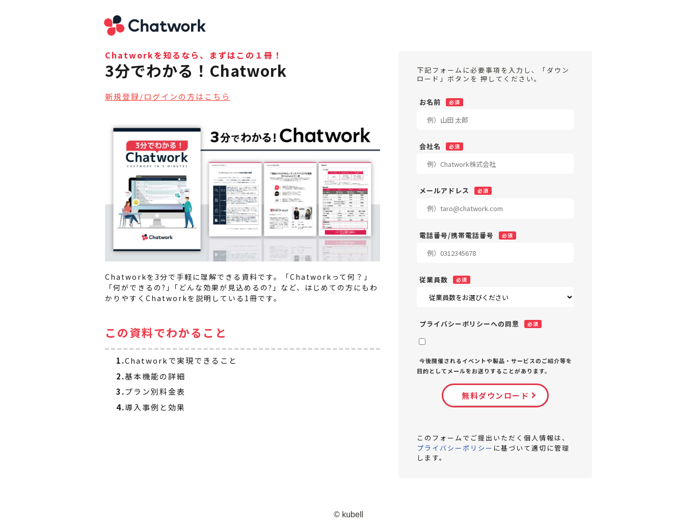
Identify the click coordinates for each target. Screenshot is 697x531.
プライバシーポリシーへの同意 (469, 323)
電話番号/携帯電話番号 (456, 235)
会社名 (430, 146)
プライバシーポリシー (455, 448)
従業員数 (433, 279)
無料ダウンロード (495, 395)
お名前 (430, 101)
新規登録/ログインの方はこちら (167, 96)
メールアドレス (444, 190)
